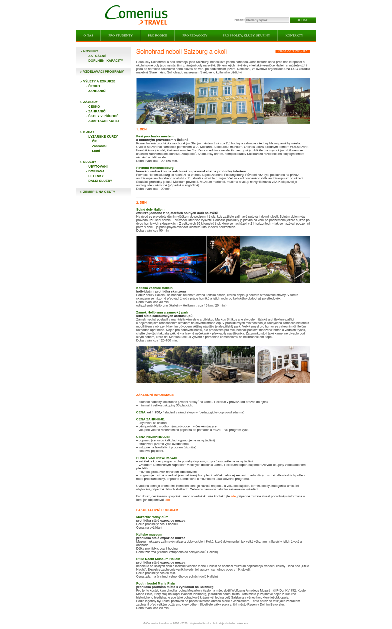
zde (233, 496)
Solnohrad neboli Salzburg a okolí (181, 52)
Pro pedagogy (195, 35)
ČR (94, 141)
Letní (96, 151)
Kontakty (294, 35)
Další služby (100, 181)
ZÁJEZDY (90, 102)
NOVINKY (90, 51)
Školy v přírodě (103, 116)
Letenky (96, 176)
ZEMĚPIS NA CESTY (99, 192)
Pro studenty (120, 35)
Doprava (96, 171)
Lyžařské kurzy (103, 136)
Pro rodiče (157, 35)
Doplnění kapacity (105, 60)
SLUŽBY (89, 162)
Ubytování (98, 166)
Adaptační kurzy (104, 121)
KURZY (88, 132)
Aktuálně (97, 56)
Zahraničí (97, 91)
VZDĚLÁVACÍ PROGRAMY (103, 71)
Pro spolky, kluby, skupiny (246, 35)
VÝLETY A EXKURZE (99, 81)
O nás (88, 35)
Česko (94, 86)
